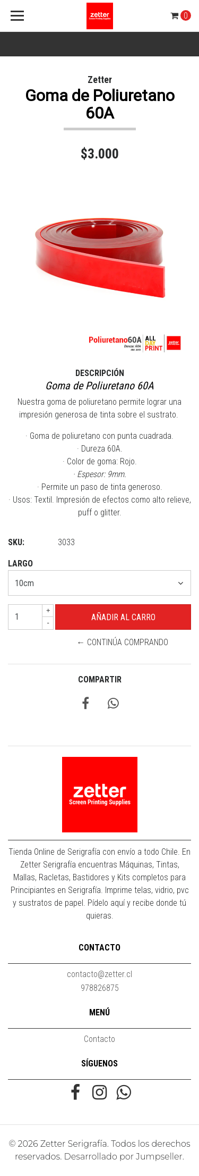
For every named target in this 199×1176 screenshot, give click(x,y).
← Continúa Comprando (122, 642)
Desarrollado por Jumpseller (123, 1157)
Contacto (99, 1039)
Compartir (100, 679)
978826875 (100, 988)
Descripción (99, 373)
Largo (20, 563)
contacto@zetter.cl (99, 974)
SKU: (16, 542)
